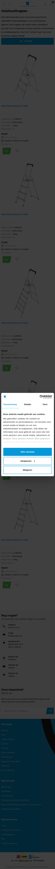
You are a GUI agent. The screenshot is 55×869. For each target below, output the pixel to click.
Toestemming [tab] (10, 404)
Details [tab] (27, 404)
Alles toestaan (27, 452)
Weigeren (27, 470)
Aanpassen (27, 461)
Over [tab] (45, 404)
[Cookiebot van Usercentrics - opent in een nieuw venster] (39, 396)
